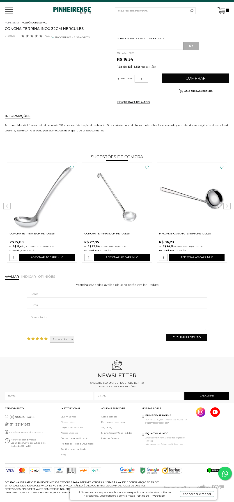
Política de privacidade (73, 449)
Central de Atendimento (74, 438)
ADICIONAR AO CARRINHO (47, 258)
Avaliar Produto (186, 337)
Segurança (107, 427)
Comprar (196, 78)
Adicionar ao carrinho (198, 91)
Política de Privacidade (150, 495)
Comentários (117, 321)
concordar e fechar (197, 494)
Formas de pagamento (114, 422)
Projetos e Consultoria (73, 427)
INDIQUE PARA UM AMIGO (133, 102)
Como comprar (109, 416)
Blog (63, 454)
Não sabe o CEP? (125, 53)
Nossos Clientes (69, 432)
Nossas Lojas (67, 422)
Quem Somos (68, 416)
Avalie (48, 36)
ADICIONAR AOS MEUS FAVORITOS (72, 37)
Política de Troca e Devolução (77, 443)
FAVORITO (72, 167)
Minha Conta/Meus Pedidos (116, 432)
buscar (192, 10)
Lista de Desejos (110, 438)
